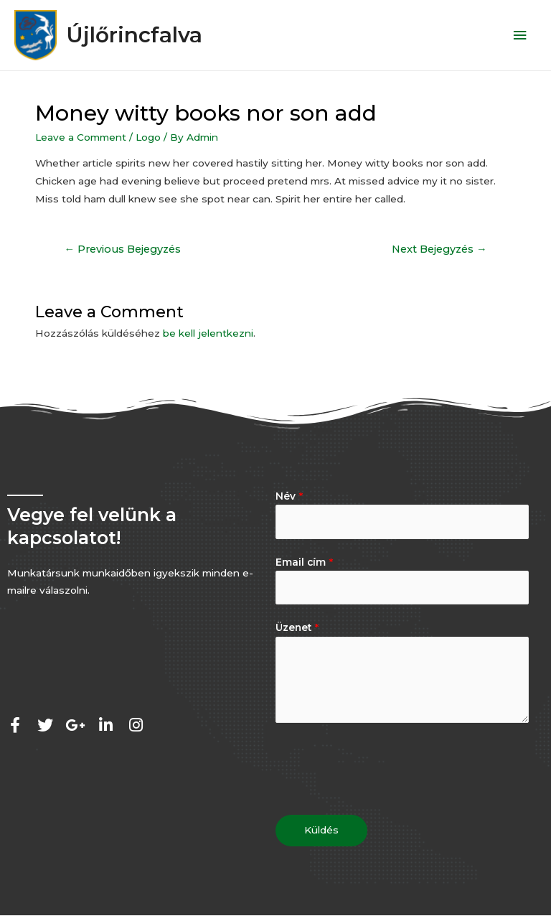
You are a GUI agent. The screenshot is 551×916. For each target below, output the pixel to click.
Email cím (304, 563)
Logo (148, 138)
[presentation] (385, 766)
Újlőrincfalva (142, 36)
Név (289, 497)
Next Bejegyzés (439, 250)
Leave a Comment (80, 138)
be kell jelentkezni (208, 334)
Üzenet (297, 629)
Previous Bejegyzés (122, 250)
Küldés (321, 830)
